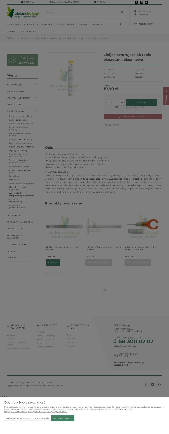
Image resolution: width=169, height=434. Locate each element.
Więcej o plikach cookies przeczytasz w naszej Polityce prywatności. (35, 412)
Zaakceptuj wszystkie (62, 418)
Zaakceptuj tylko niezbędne (18, 418)
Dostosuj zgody (42, 418)
